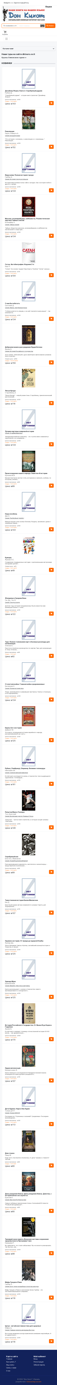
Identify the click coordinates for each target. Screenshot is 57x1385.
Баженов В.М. (10, 983)
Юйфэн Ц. (8, 1328)
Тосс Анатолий (10, 814)
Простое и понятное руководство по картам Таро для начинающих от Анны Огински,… (28, 648)
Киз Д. (7, 902)
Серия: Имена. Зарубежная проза (16, 308)
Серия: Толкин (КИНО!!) (12, 1113)
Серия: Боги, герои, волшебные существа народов (22, 1286)
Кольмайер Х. (10, 222)
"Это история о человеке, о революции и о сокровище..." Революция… (25, 139)
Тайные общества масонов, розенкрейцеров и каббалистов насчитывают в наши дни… (26, 228)
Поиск (50, 26)
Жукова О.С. (9, 560)
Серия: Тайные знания (12, 224)
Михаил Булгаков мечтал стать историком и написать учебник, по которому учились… (28, 478)
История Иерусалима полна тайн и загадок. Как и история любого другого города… (28, 183)
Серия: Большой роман (12, 135)
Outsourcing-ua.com (33, 1382)
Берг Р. (7, 266)
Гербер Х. (8, 1284)
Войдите (7, 3)
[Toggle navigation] (6, 39)
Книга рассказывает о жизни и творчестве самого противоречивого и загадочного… (23, 989)
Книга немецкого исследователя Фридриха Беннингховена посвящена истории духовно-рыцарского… (25, 1073)
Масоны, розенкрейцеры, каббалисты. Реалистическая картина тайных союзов (27, 219)
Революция (9, 131)
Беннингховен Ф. (11, 1070)
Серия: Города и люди (12, 602)
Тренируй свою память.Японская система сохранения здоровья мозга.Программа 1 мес (27, 1240)
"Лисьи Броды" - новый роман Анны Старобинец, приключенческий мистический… (28, 396)
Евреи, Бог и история (13, 728)
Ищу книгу (10, 1365)
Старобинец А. (10, 393)
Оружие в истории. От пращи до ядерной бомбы (24, 941)
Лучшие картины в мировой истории (19, 431)
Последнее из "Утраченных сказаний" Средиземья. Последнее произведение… (26, 1117)
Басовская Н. (10, 686)
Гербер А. (8, 177)
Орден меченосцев (12, 1068)
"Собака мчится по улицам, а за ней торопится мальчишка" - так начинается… (27, 311)
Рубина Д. (8, 93)
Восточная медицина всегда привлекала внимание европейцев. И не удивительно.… (28, 1334)
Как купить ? (11, 1362)
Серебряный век (11, 857)
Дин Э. (7, 516)
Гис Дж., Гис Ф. (10, 600)
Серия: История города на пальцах (16, 179)
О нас (8, 1371)
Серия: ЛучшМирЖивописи (13, 433)
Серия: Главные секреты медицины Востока (19, 1330)
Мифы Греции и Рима (13, 1282)
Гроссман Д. (9, 305)
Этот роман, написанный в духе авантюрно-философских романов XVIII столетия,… (28, 355)
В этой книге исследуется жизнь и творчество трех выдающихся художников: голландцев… (27, 776)
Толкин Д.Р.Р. (10, 1111)
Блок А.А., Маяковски (13, 859)
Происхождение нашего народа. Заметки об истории (26, 473)
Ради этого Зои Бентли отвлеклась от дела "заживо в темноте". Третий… (27, 1158)
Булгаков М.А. (10, 475)
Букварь (8, 557)
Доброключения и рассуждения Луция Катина (23, 347)
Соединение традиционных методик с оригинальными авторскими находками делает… (28, 562)
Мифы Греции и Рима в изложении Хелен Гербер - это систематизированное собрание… (24, 1290)
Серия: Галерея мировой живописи (16, 772)
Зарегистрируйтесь (21, 3)
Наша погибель (11, 514)
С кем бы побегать (12, 303)
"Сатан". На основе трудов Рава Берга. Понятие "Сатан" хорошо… (28, 269)
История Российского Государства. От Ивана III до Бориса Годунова (28, 1026)
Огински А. (9, 645)
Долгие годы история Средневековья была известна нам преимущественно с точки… (25, 606)
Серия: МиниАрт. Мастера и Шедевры (17, 986)
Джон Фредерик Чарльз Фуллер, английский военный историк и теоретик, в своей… (27, 946)
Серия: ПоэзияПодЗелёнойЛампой (16, 861)
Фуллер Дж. (9, 943)
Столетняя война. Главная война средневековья (24, 684)
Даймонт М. (9, 730)
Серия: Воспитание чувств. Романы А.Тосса (19, 816)
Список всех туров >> (17, 57)
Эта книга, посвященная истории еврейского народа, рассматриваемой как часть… (23, 733)
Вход (36, 1359)
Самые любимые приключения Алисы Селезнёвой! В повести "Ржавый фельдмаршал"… (26, 1203)
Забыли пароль (39, 1365)
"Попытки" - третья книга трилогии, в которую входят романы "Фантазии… (26, 820)
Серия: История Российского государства (19, 351)
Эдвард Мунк (10, 981)
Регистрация (38, 1362)
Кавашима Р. (9, 1243)
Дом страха (9, 1153)
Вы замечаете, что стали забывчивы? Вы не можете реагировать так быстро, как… (28, 1246)
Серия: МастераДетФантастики (15, 1200)
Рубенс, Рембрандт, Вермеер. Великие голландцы (25, 768)
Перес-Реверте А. (12, 133)
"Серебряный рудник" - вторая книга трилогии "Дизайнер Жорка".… (25, 96)
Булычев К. (9, 1197)
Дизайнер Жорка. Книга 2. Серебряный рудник (23, 91)
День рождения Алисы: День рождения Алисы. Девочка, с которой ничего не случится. (28, 1194)
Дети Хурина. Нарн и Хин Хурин (17, 1109)
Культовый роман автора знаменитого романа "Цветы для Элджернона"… (25, 905)
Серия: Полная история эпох (14, 688)
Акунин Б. (8, 349)
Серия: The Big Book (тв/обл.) (14, 518)
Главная (9, 1359)
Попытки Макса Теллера (15, 812)
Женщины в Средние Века (15, 598)
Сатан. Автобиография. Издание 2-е (19, 264)
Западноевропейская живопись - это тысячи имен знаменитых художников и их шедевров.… (27, 437)
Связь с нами (11, 1368)
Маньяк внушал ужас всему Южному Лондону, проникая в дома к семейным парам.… (28, 522)
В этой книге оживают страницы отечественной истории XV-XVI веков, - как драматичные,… (27, 1032)
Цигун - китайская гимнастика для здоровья (23, 1326)
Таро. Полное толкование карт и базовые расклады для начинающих (27, 642)
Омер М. (8, 1155)
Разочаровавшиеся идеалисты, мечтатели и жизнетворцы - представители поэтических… (26, 864)
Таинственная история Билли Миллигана (21, 900)
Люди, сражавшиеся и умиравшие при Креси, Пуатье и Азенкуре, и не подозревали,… (28, 692)
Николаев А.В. (10, 770)
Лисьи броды (10, 391)
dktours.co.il (28, 54)
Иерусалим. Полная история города (19, 175)
